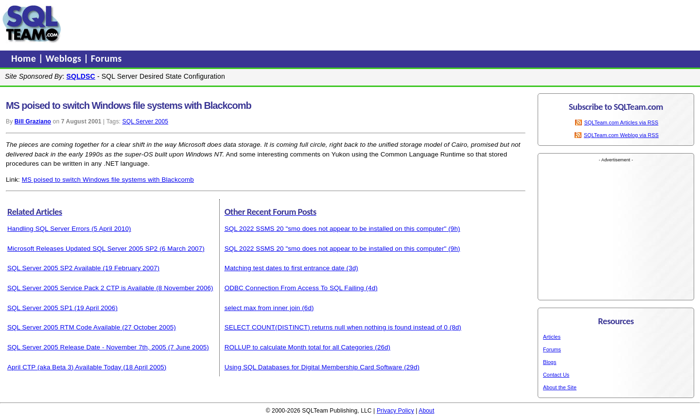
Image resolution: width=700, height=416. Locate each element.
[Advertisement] (249, 24)
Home (24, 58)
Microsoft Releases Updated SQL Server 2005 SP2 (82, 248)
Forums (106, 58)
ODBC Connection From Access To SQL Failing (294, 288)
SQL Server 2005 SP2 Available (54, 268)
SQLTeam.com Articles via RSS (621, 122)
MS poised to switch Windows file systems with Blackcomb (108, 179)
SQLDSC (81, 76)
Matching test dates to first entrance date (285, 268)
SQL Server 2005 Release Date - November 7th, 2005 (86, 347)
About (426, 410)
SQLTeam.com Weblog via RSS (621, 135)
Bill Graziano (33, 121)
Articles (551, 337)
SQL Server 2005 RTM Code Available (63, 327)
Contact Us (556, 375)
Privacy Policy (395, 410)
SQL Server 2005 (145, 121)
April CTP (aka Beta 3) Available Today (64, 367)
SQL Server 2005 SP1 (39, 308)
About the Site (560, 387)
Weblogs (65, 58)
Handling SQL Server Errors (48, 228)
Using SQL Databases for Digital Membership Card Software (313, 367)
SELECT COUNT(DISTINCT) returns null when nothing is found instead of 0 (336, 327)
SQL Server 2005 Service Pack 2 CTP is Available (80, 288)
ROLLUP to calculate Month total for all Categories (299, 347)
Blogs (549, 362)
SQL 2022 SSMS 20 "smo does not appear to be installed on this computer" (336, 228)
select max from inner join (262, 308)
